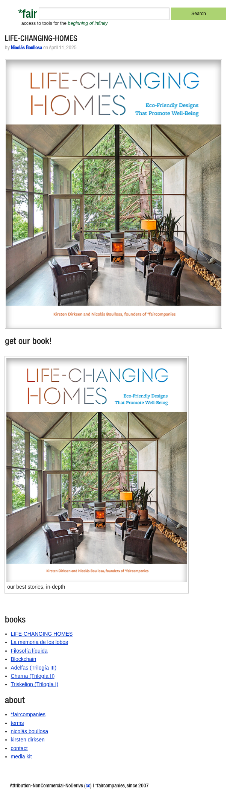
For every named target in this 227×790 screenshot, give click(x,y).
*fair (27, 15)
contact (19, 748)
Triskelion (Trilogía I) (35, 684)
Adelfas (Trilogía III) (34, 668)
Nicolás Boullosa (26, 48)
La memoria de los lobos (39, 642)
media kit (21, 756)
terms (17, 723)
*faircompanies (28, 714)
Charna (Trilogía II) (33, 676)
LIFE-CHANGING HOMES (42, 634)
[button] (113, 194)
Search (198, 13)
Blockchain (23, 659)
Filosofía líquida (29, 651)
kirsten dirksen (28, 740)
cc (88, 786)
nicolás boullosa (29, 731)
